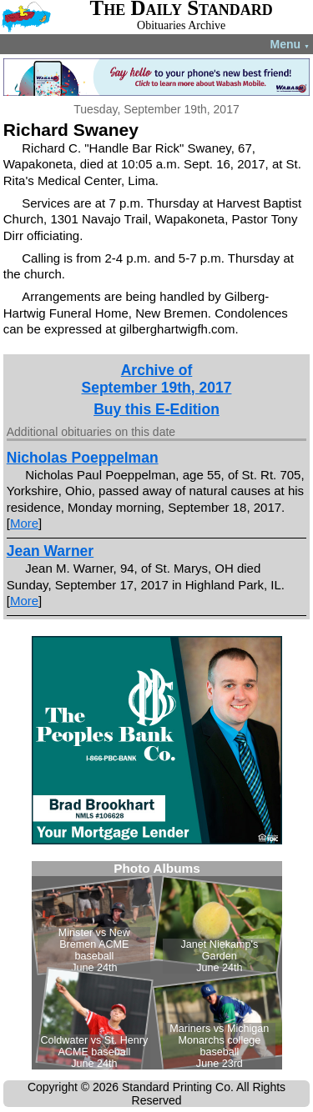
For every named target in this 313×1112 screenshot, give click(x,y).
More (24, 523)
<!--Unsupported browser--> (157, 965)
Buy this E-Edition (156, 409)
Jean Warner (50, 551)
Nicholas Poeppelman (83, 457)
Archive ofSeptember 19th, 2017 (157, 379)
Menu (290, 44)
